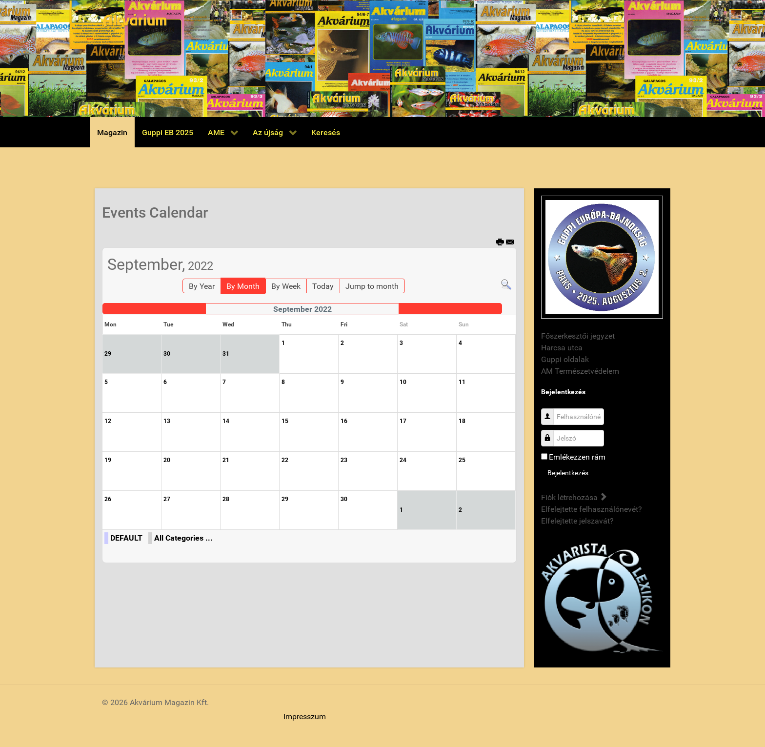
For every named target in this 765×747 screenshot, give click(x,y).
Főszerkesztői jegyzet (578, 336)
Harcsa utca (562, 347)
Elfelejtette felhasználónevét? (591, 509)
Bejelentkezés (567, 473)
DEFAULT (126, 538)
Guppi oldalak (565, 359)
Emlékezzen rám (577, 457)
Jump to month (372, 286)
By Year (202, 286)
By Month (243, 286)
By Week (286, 286)
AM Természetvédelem (580, 371)
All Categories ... (183, 538)
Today (323, 286)
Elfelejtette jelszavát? (577, 520)
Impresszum (304, 716)
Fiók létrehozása (573, 497)
